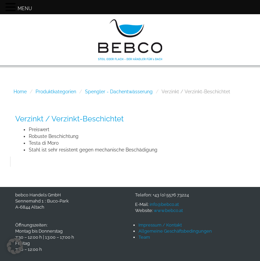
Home (20, 91)
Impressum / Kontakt (160, 225)
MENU (25, 8)
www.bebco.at (168, 210)
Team (144, 237)
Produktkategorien (56, 91)
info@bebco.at (164, 204)
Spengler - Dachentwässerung (119, 91)
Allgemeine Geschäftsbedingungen (175, 231)
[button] (15, 246)
